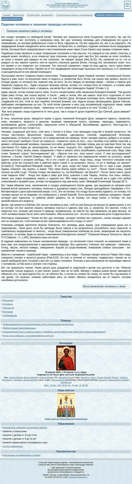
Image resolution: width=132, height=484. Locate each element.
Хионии (43, 377)
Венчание (8, 312)
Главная (6, 15)
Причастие (8, 308)
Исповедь (8, 304)
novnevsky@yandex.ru (77, 477)
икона (19, 377)
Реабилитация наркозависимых (19, 328)
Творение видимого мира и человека (29, 31)
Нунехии (124, 377)
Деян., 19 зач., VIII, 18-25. (55, 385)
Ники (93, 377)
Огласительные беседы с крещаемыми (74, 15)
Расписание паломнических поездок (21, 455)
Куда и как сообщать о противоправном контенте (28, 335)
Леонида (62, 377)
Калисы (115, 377)
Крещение (8, 300)
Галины (100, 377)
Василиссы (7, 380)
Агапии (12, 377)
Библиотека (18, 15)
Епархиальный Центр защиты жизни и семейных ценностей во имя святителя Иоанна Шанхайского (54, 332)
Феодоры (18, 380)
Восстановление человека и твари (104, 286)
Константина (57, 380)
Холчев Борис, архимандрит (40, 15)
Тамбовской (65, 382)
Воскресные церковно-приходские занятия (25, 427)
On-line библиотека (13, 446)
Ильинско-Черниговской (109, 380)
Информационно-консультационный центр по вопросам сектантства (38, 324)
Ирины (27, 377)
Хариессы (85, 377)
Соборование (10, 315)
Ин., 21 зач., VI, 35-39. (78, 385)
